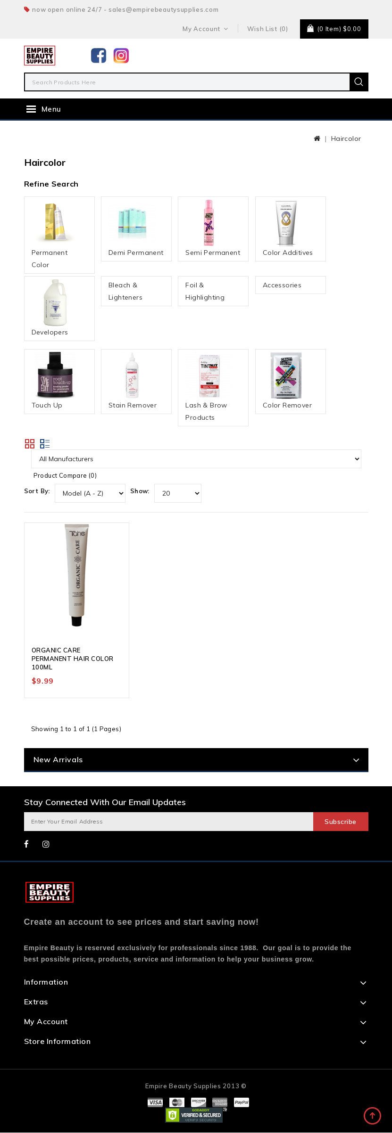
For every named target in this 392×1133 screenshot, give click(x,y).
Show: (140, 491)
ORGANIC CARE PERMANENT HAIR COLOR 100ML (73, 659)
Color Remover (287, 380)
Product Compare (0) (65, 475)
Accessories (282, 285)
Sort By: (37, 491)
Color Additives (288, 228)
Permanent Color (55, 234)
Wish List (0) (267, 29)
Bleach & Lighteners (125, 291)
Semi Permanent (212, 228)
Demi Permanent (136, 228)
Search (359, 82)
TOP (373, 1116)
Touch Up (55, 380)
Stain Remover (132, 380)
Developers (55, 307)
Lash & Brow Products (209, 387)
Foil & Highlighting (205, 291)
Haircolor (346, 138)
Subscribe (341, 822)
